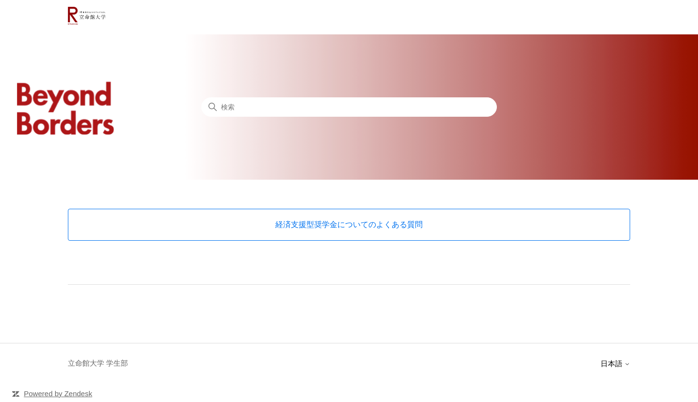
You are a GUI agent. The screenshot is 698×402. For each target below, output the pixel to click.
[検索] (349, 107)
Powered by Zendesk (58, 393)
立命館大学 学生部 (98, 363)
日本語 (615, 363)
